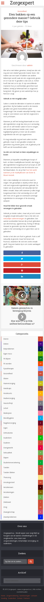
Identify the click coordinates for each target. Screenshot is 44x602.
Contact (19, 598)
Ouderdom (12, 598)
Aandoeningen (24, 596)
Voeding (4, 598)
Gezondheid (22, 11)
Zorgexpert (22, 3)
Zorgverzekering (12, 596)
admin (30, 65)
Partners (27, 598)
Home (3, 596)
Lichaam (34, 596)
